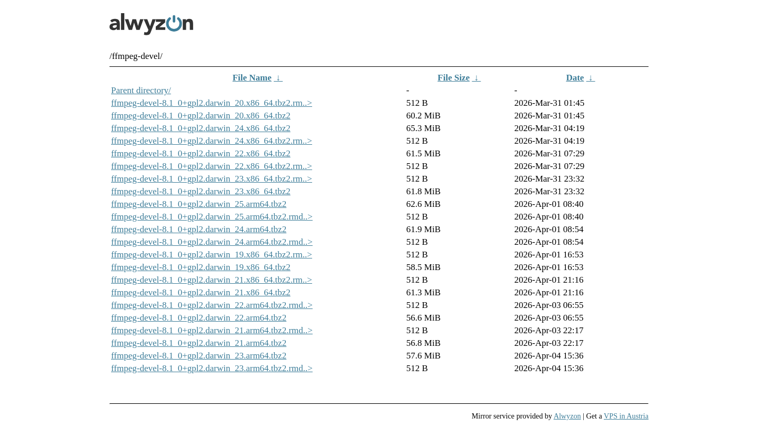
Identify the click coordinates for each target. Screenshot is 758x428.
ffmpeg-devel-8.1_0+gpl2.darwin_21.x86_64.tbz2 (201, 292)
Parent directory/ (141, 90)
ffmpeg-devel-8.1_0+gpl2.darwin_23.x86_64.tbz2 (201, 191)
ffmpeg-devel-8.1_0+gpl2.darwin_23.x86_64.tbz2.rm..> (211, 179)
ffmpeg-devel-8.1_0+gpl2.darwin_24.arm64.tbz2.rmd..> (212, 242)
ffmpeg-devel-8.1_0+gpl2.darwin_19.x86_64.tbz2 (201, 267)
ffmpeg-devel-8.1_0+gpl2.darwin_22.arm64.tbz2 (198, 318)
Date (575, 78)
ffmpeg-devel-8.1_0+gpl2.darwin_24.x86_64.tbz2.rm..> (211, 141)
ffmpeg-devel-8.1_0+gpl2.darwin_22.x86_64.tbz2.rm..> (211, 166)
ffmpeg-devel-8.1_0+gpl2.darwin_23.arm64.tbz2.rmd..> (212, 368)
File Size (453, 78)
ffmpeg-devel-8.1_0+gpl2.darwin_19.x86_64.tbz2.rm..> (211, 255)
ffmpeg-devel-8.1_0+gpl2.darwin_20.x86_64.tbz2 (201, 116)
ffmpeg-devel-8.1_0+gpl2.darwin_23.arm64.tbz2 (198, 356)
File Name (252, 78)
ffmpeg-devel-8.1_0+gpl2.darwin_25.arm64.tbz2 (198, 204)
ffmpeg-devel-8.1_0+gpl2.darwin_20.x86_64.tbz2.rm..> (211, 103)
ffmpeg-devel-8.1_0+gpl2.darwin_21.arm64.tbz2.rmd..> (212, 330)
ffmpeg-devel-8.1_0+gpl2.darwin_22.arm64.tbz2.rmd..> (212, 305)
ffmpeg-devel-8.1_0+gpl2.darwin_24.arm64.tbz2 (198, 229)
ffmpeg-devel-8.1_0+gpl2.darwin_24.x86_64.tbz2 (201, 128)
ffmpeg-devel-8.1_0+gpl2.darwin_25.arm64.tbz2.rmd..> (212, 217)
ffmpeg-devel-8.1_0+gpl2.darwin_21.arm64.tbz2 (198, 343)
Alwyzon (567, 416)
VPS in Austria (626, 416)
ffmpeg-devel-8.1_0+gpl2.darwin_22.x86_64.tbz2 (201, 153)
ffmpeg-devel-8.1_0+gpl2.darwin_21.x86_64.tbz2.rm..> (211, 280)
